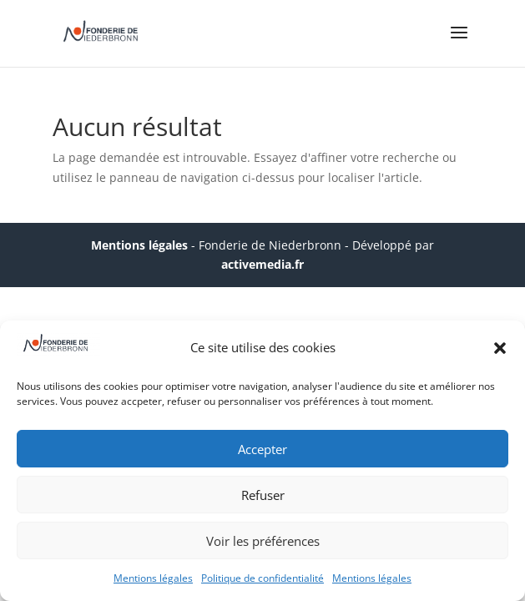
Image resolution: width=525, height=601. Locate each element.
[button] (500, 348)
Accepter (262, 449)
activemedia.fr (262, 264)
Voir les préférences (263, 541)
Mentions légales (153, 578)
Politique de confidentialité (262, 578)
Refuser (263, 495)
